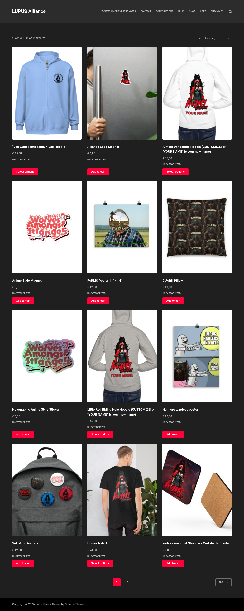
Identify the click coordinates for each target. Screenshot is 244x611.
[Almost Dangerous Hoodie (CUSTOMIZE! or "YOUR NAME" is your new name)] (197, 93)
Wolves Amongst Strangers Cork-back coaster (196, 543)
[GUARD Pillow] (197, 227)
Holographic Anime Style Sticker (36, 409)
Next (223, 582)
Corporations (164, 11)
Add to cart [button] (98, 171)
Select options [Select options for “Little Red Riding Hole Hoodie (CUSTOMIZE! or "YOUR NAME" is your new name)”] (100, 434)
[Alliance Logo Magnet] (122, 93)
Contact (146, 11)
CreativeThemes (75, 604)
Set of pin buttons (25, 543)
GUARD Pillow (172, 280)
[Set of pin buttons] (47, 490)
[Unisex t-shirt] (122, 490)
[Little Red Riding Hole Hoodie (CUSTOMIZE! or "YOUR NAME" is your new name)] (122, 356)
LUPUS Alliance (29, 11)
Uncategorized (21, 159)
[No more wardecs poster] (197, 356)
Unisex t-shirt (97, 543)
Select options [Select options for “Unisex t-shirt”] (100, 563)
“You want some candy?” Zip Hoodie (38, 147)
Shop (192, 11)
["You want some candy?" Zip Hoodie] (47, 93)
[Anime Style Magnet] (47, 227)
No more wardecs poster (180, 409)
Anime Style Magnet (27, 280)
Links (181, 11)
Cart (203, 11)
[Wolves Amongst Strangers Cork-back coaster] (197, 490)
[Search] (230, 11)
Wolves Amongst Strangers (119, 11)
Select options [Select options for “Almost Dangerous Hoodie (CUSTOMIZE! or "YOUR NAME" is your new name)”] (175, 171)
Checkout (217, 11)
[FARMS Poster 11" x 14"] (122, 227)
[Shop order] (213, 38)
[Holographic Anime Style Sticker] (47, 356)
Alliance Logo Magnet (103, 147)
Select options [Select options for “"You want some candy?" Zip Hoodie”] (25, 171)
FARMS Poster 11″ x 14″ (104, 280)
